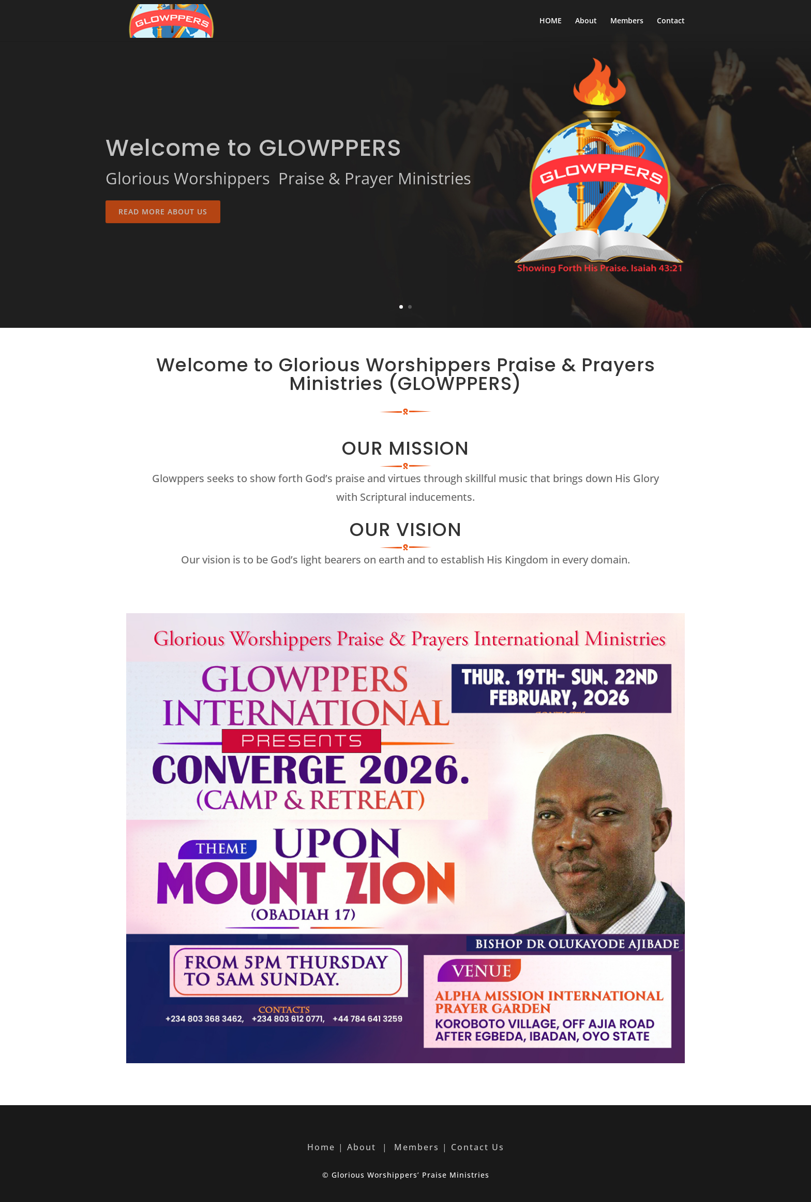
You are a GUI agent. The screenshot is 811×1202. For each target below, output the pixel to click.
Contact (671, 21)
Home (321, 1147)
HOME (550, 21)
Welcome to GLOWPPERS (254, 170)
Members (626, 21)
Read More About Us (162, 234)
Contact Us (477, 1147)
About (586, 21)
